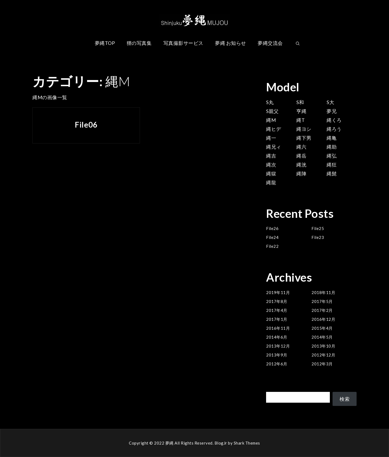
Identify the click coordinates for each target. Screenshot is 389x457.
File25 (317, 228)
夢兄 (332, 111)
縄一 (271, 138)
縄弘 (332, 156)
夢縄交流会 (270, 43)
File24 (272, 237)
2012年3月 (322, 363)
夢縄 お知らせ (230, 43)
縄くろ (334, 120)
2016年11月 (278, 328)
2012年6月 (276, 363)
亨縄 (301, 111)
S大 (330, 102)
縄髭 (332, 173)
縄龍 (271, 182)
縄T (300, 120)
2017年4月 (276, 310)
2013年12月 (278, 345)
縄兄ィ (273, 147)
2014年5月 (322, 337)
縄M (271, 120)
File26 (272, 228)
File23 (317, 237)
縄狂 (332, 165)
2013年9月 (276, 354)
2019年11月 (278, 292)
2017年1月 (276, 319)
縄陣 (301, 173)
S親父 (272, 111)
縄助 (332, 147)
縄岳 (301, 156)
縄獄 (271, 173)
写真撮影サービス (183, 43)
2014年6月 (276, 337)
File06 (86, 124)
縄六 (301, 147)
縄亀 (332, 138)
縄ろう (334, 129)
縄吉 (271, 156)
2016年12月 (323, 319)
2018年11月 (323, 292)
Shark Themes (247, 443)
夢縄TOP (105, 43)
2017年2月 (322, 310)
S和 (300, 102)
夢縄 (169, 443)
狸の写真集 (139, 43)
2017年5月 (322, 301)
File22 (272, 246)
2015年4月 (322, 328)
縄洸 (301, 165)
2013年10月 (323, 345)
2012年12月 (323, 354)
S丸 (270, 102)
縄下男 (303, 138)
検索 (271, 389)
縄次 (271, 165)
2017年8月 (276, 301)
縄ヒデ (273, 129)
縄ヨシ (303, 129)
